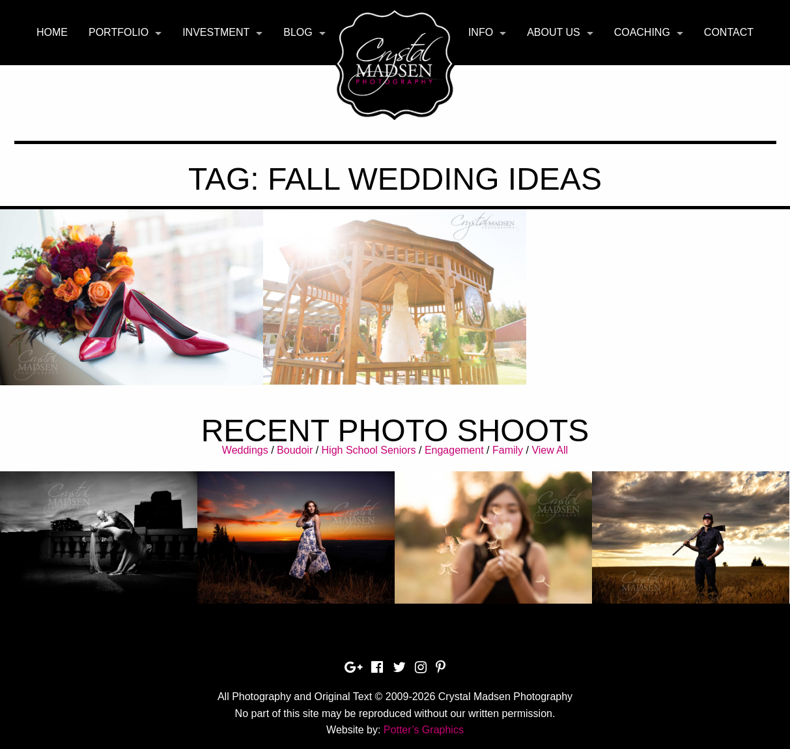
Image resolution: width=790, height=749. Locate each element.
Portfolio (118, 32)
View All (549, 450)
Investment (215, 32)
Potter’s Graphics (424, 729)
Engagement (454, 450)
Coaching (642, 32)
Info (480, 32)
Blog (297, 32)
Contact (729, 32)
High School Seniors (369, 450)
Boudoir (295, 450)
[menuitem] (52, 32)
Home (52, 32)
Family (507, 450)
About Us (553, 32)
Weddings (245, 450)
